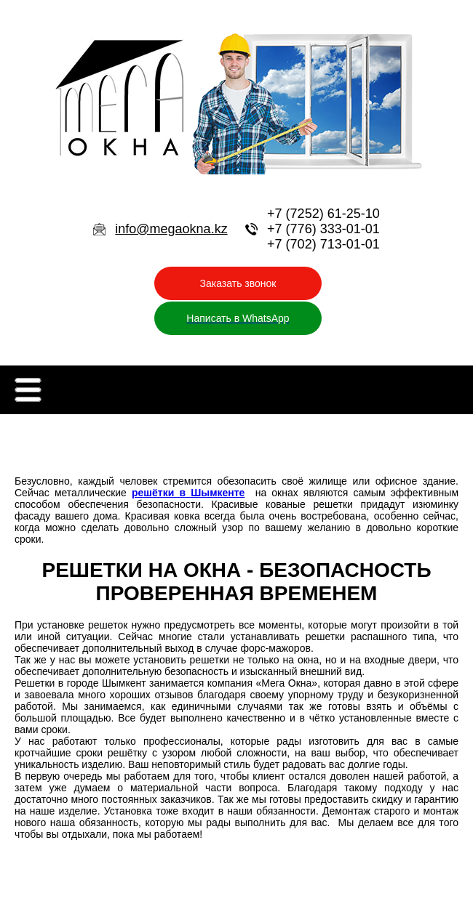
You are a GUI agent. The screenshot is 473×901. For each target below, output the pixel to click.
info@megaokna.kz (171, 229)
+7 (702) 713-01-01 (323, 244)
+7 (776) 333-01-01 (323, 229)
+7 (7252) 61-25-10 (323, 213)
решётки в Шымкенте (188, 492)
